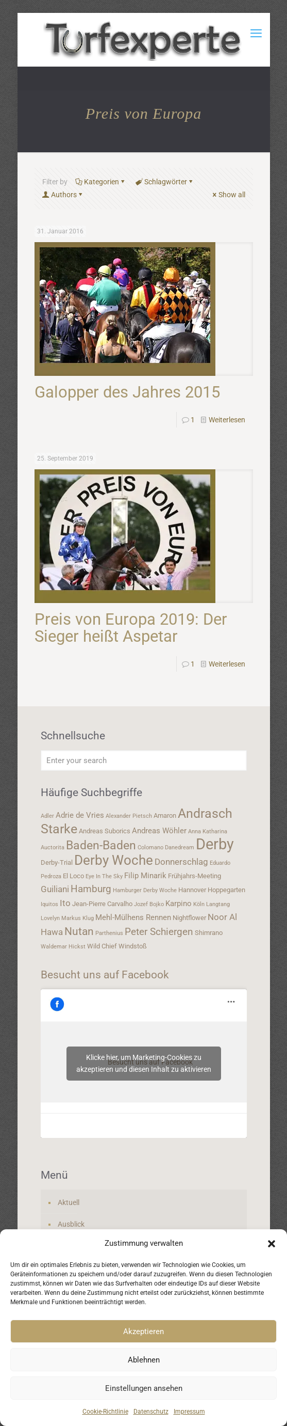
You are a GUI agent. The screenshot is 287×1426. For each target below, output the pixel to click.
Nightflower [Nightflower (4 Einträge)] (189, 918)
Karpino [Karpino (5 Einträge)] (178, 903)
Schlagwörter (165, 182)
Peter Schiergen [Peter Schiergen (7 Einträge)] (159, 932)
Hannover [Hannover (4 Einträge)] (192, 890)
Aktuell (68, 1202)
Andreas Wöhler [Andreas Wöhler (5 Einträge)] (159, 830)
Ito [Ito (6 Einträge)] (65, 903)
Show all (228, 195)
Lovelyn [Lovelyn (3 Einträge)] (50, 918)
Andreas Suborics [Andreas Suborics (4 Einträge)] (104, 831)
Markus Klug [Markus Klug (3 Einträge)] (77, 918)
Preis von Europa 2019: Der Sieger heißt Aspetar (131, 628)
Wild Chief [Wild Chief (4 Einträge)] (102, 946)
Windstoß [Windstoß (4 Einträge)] (133, 946)
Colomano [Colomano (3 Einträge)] (150, 847)
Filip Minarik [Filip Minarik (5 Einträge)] (145, 875)
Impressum (189, 1411)
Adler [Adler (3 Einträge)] (47, 816)
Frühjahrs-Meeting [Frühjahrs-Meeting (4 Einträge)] (194, 876)
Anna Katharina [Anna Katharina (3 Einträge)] (207, 831)
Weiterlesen (227, 420)
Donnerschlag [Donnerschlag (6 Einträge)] (181, 862)
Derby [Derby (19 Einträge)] (215, 844)
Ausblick (71, 1224)
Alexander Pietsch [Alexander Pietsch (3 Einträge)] (129, 816)
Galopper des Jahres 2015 (127, 392)
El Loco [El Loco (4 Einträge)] (73, 876)
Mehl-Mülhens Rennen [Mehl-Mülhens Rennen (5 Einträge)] (133, 917)
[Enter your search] (144, 760)
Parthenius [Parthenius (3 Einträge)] (109, 933)
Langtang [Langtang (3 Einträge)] (218, 904)
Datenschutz (150, 1411)
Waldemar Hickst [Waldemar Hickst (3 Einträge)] (63, 946)
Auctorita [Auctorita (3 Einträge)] (52, 847)
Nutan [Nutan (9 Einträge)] (79, 931)
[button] (271, 1244)
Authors (63, 195)
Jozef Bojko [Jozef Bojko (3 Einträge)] (149, 904)
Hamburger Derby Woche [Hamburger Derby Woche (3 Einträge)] (145, 890)
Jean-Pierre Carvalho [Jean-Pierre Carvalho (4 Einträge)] (102, 904)
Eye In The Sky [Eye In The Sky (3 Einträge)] (104, 876)
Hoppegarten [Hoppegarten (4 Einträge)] (226, 890)
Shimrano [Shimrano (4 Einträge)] (209, 933)
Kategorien (100, 182)
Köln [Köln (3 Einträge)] (199, 904)
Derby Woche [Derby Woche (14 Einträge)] (113, 860)
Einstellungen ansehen (143, 1388)
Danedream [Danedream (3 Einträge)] (179, 847)
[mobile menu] (256, 33)
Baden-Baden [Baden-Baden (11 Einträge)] (101, 845)
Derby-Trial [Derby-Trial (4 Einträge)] (57, 862)
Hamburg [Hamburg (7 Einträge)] (91, 889)
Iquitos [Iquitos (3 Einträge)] (49, 904)
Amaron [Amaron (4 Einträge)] (165, 815)
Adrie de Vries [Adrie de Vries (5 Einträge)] (80, 815)
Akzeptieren (143, 1331)
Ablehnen (144, 1360)
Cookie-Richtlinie (105, 1411)
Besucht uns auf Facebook (105, 975)
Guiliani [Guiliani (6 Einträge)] (55, 889)
